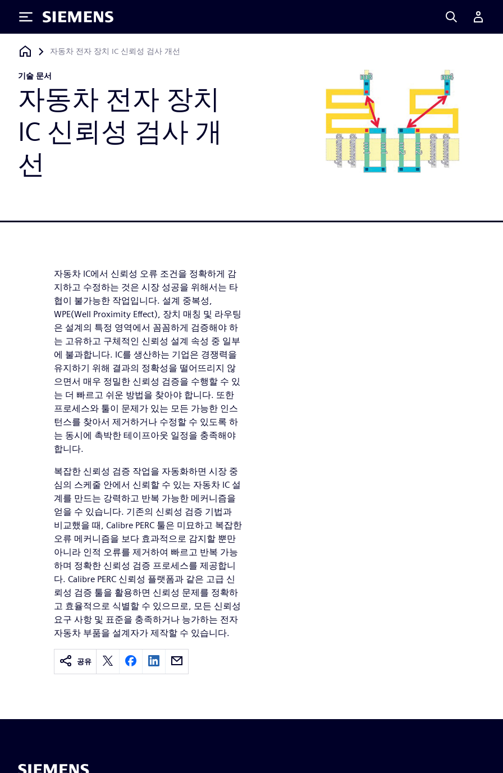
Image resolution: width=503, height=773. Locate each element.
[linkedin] (154, 661)
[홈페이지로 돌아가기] (25, 51)
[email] (177, 661)
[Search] (451, 17)
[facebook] (131, 661)
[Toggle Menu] (26, 17)
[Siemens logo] (78, 16)
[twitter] (108, 661)
